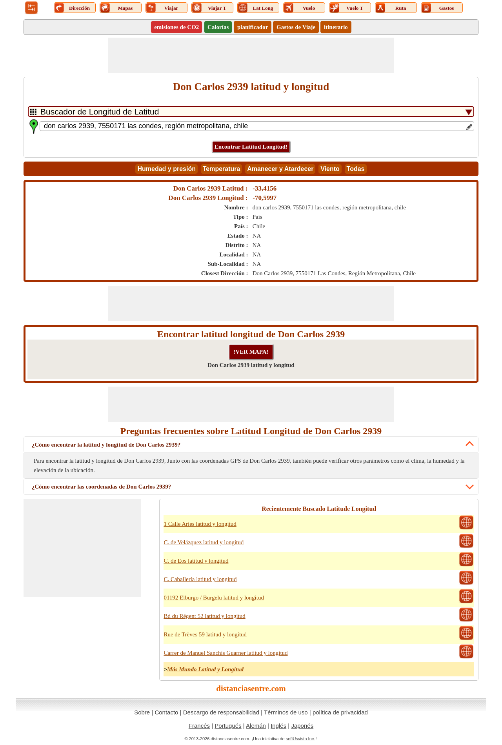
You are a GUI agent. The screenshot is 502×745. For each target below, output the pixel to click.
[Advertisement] (251, 55)
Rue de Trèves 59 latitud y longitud (205, 634)
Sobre (142, 712)
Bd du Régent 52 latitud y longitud (204, 616)
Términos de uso (286, 712)
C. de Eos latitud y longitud (196, 561)
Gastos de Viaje (295, 27)
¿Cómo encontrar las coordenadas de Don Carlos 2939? (101, 486)
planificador (252, 27)
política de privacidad (340, 712)
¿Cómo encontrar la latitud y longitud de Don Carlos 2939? (106, 445)
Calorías (218, 27)
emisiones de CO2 (176, 27)
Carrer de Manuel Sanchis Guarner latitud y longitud (225, 653)
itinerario (336, 27)
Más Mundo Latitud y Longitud (205, 669)
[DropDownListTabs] (251, 111)
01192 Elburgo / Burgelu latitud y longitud (214, 597)
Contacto (166, 712)
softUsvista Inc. (300, 738)
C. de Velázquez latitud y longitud (204, 542)
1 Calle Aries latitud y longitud (200, 524)
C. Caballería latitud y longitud (200, 579)
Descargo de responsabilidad (221, 712)
